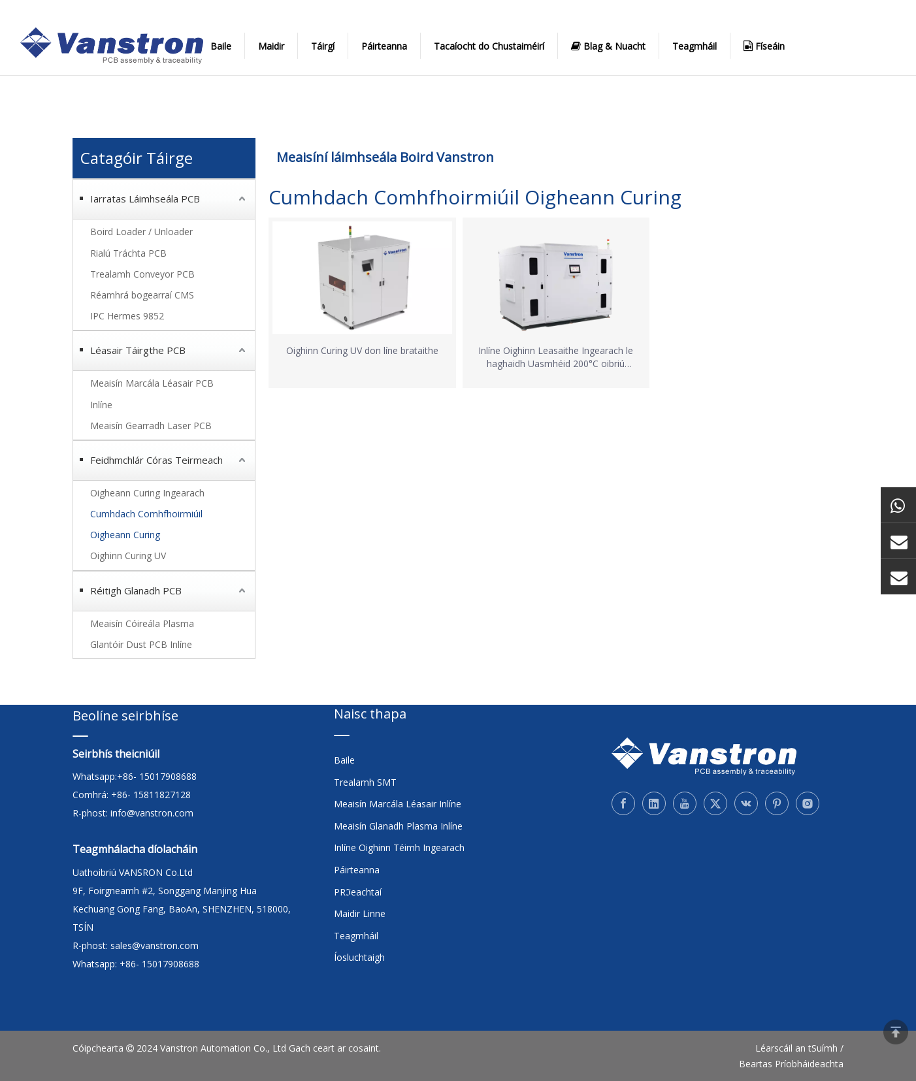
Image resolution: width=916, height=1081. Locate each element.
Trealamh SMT (365, 782)
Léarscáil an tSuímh (796, 1048)
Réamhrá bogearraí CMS (142, 295)
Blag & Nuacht (608, 45)
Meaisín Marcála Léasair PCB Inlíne (152, 393)
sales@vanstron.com (155, 945)
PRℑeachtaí (358, 892)
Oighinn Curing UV (128, 555)
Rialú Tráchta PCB (128, 253)
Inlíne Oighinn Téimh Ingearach (399, 847)
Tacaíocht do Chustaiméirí (489, 46)
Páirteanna (384, 46)
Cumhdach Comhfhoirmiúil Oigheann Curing (146, 524)
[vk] (746, 803)
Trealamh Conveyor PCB (142, 274)
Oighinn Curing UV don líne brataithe (362, 350)
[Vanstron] (704, 756)
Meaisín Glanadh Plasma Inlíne (398, 826)
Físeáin (764, 45)
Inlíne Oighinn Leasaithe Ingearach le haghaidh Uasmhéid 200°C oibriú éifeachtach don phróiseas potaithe (555, 357)
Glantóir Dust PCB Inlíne (141, 644)
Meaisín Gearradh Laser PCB (151, 425)
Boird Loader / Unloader (141, 231)
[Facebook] (623, 803)
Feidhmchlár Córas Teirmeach (156, 459)
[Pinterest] (777, 803)
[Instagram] (807, 803)
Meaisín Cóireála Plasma (142, 623)
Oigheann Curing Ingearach (147, 493)
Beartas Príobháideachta (791, 1063)
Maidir (271, 46)
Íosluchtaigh (359, 957)
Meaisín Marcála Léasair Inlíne (397, 804)
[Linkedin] (654, 803)
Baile (220, 46)
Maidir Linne (359, 913)
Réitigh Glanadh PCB (136, 590)
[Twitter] (715, 803)
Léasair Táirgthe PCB (138, 350)
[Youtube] (684, 803)
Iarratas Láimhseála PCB (145, 198)
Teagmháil (694, 46)
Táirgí (323, 46)
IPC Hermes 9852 (127, 316)
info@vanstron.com (151, 813)
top (895, 1032)
